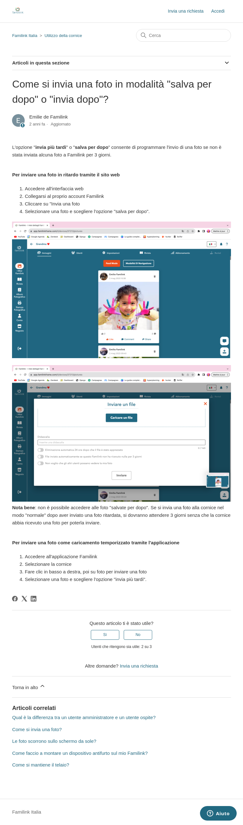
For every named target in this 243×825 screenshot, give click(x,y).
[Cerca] (183, 35)
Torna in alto (29, 686)
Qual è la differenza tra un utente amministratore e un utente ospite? (83, 717)
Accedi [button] (218, 11)
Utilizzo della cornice (63, 35)
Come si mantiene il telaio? (40, 764)
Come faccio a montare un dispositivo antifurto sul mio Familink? (80, 753)
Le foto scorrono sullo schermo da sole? (54, 741)
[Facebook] (15, 599)
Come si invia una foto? (37, 729)
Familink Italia (24, 35)
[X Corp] (24, 599)
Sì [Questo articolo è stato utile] (105, 634)
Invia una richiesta (186, 11)
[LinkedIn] (33, 599)
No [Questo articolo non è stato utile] (137, 634)
